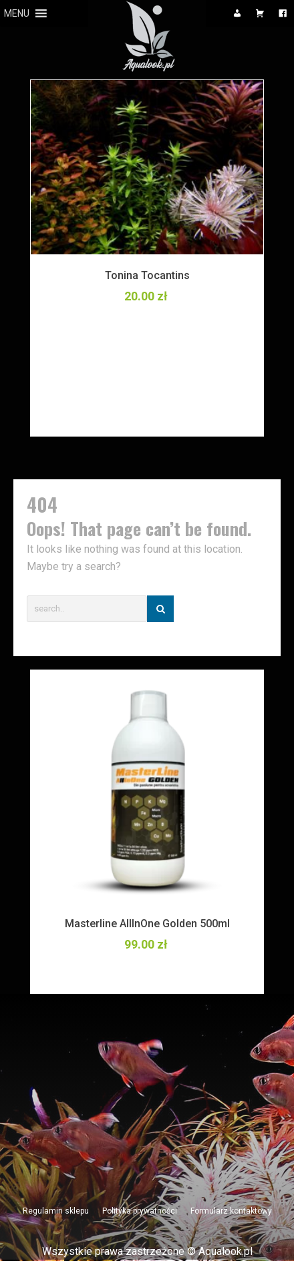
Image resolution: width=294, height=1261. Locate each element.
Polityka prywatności (139, 1211)
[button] (16, 13)
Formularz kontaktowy (231, 1211)
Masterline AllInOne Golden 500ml (147, 923)
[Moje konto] (237, 13)
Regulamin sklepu (56, 1211)
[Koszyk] (260, 13)
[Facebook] (282, 13)
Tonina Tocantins (147, 275)
